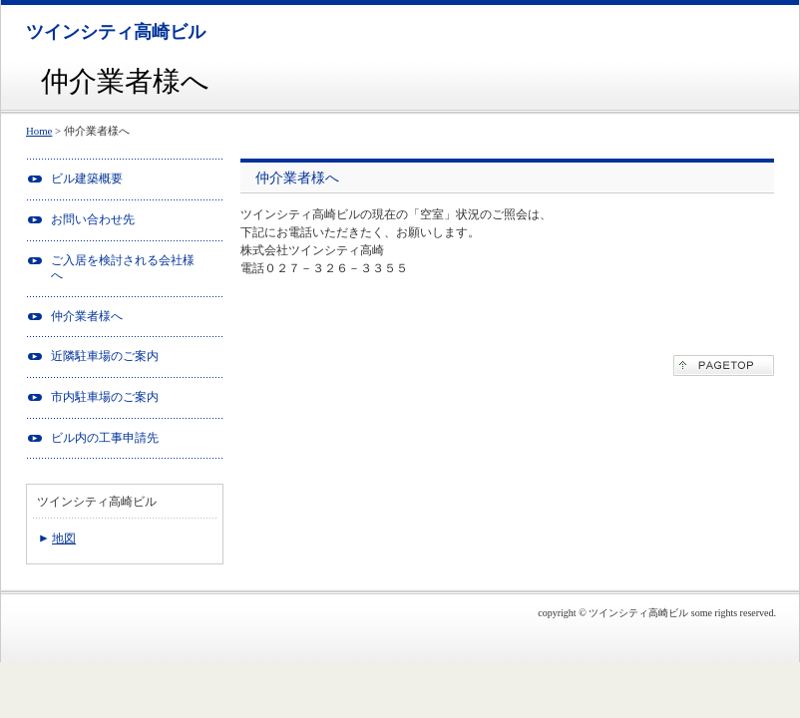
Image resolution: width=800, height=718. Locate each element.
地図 (64, 538)
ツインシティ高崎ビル (115, 32)
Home (39, 131)
